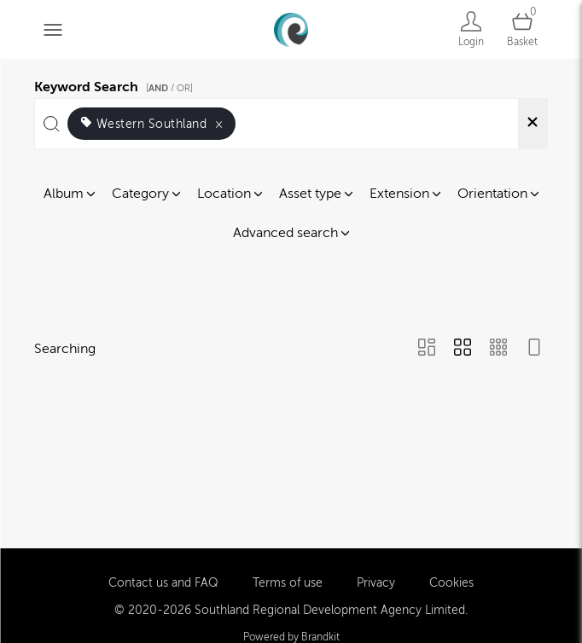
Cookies (451, 581)
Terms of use (288, 581)
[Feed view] (534, 349)
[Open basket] (522, 29)
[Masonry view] (426, 349)
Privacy (376, 581)
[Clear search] (532, 123)
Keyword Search (116, 84)
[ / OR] (169, 88)
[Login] (471, 29)
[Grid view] (462, 349)
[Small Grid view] (498, 349)
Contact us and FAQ (163, 581)
